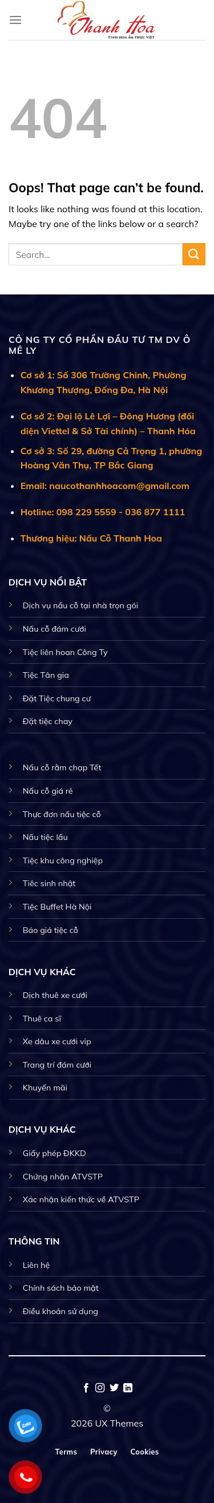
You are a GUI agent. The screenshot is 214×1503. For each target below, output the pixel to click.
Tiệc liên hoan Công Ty (65, 652)
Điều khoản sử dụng (60, 1311)
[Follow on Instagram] (99, 1388)
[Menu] (15, 20)
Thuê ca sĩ (42, 1018)
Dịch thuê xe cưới (55, 995)
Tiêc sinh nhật (49, 883)
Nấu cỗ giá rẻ (48, 791)
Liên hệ (36, 1265)
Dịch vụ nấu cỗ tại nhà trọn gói (80, 605)
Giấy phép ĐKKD (54, 1153)
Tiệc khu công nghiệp (63, 860)
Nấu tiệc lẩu (45, 837)
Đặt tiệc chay (47, 721)
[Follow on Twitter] (114, 1388)
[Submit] (194, 254)
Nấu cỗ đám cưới (54, 629)
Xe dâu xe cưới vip (57, 1041)
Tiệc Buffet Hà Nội (57, 907)
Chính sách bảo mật (61, 1288)
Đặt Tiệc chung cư (57, 698)
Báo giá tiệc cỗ (50, 930)
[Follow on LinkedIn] (127, 1388)
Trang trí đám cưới (57, 1065)
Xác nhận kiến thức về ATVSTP (81, 1199)
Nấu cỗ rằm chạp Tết (62, 767)
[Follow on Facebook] (86, 1388)
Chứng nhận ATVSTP (63, 1176)
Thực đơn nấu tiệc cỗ (62, 814)
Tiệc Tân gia (46, 675)
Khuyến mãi (45, 1087)
